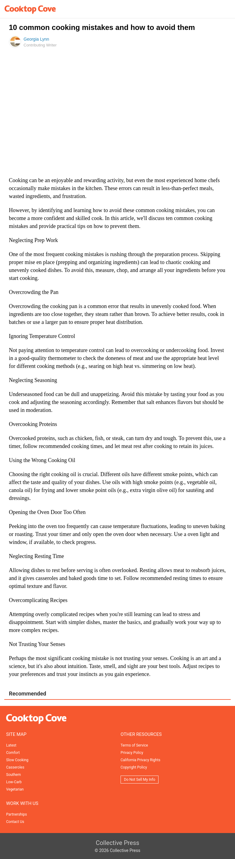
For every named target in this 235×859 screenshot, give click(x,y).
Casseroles (15, 767)
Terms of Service (134, 745)
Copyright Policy (134, 767)
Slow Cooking (17, 760)
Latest (11, 745)
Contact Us (15, 822)
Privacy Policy (132, 753)
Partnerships (16, 814)
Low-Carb (14, 782)
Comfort (13, 753)
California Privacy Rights (140, 760)
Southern (13, 775)
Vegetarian (15, 789)
